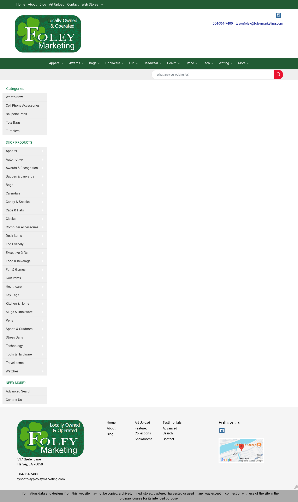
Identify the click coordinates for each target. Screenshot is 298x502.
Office (191, 63)
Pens (9, 320)
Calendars (13, 193)
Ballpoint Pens (16, 114)
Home (20, 4)
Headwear (152, 63)
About (32, 4)
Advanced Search (18, 391)
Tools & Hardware (19, 354)
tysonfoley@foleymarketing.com (259, 23)
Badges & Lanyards (20, 176)
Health (173, 63)
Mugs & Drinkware (19, 312)
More (243, 63)
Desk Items (14, 236)
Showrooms (143, 439)
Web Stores (90, 4)
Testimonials (172, 422)
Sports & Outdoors (19, 329)
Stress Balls (14, 337)
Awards (76, 63)
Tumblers (12, 131)
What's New (14, 97)
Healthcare (14, 287)
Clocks (11, 219)
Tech (208, 63)
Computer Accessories (22, 227)
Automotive (14, 159)
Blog (43, 4)
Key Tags (12, 295)
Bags (94, 63)
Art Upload (56, 4)
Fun (133, 63)
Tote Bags (13, 122)
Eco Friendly (15, 244)
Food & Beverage (18, 261)
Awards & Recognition (22, 168)
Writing (226, 63)
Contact (73, 4)
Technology (14, 346)
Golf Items (13, 278)
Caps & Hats (15, 210)
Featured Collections (143, 430)
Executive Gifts (17, 253)
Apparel (56, 63)
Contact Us (14, 400)
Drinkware (114, 63)
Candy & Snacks (18, 202)
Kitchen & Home (17, 303)
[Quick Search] (212, 74)
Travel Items (15, 363)
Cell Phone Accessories (23, 105)
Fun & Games (15, 270)
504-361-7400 (223, 23)
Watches (12, 371)
